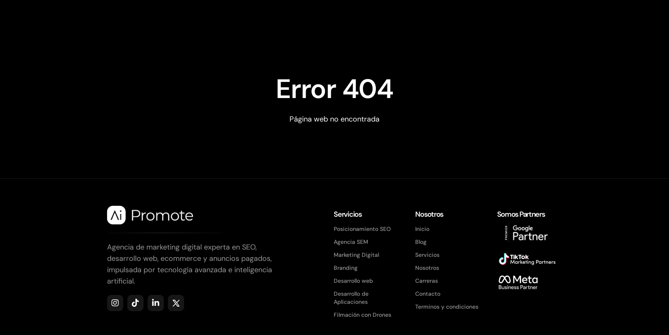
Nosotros (427, 267)
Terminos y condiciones (446, 306)
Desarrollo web (353, 280)
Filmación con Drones (362, 314)
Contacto (427, 293)
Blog (421, 241)
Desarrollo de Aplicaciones (351, 297)
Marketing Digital (356, 254)
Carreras (426, 280)
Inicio (422, 229)
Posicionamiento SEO (362, 229)
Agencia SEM (351, 241)
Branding (346, 267)
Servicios (427, 254)
